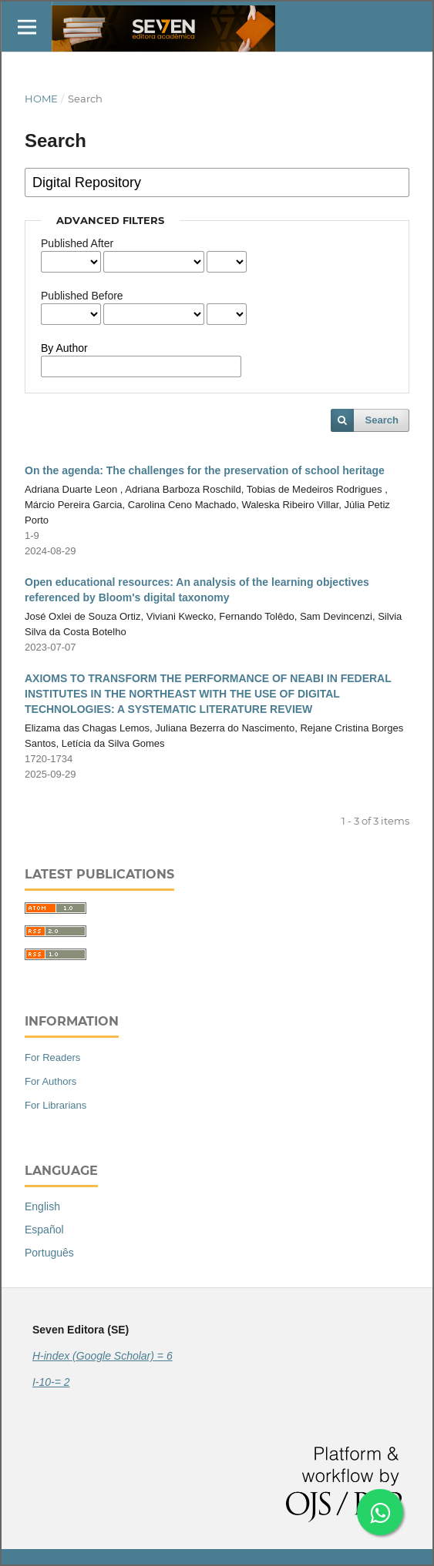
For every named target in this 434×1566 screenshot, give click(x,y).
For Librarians (55, 1105)
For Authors (50, 1081)
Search (382, 420)
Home (41, 98)
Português (49, 1252)
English (42, 1206)
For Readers (52, 1057)
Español (44, 1229)
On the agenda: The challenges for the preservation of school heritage (205, 470)
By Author (64, 348)
